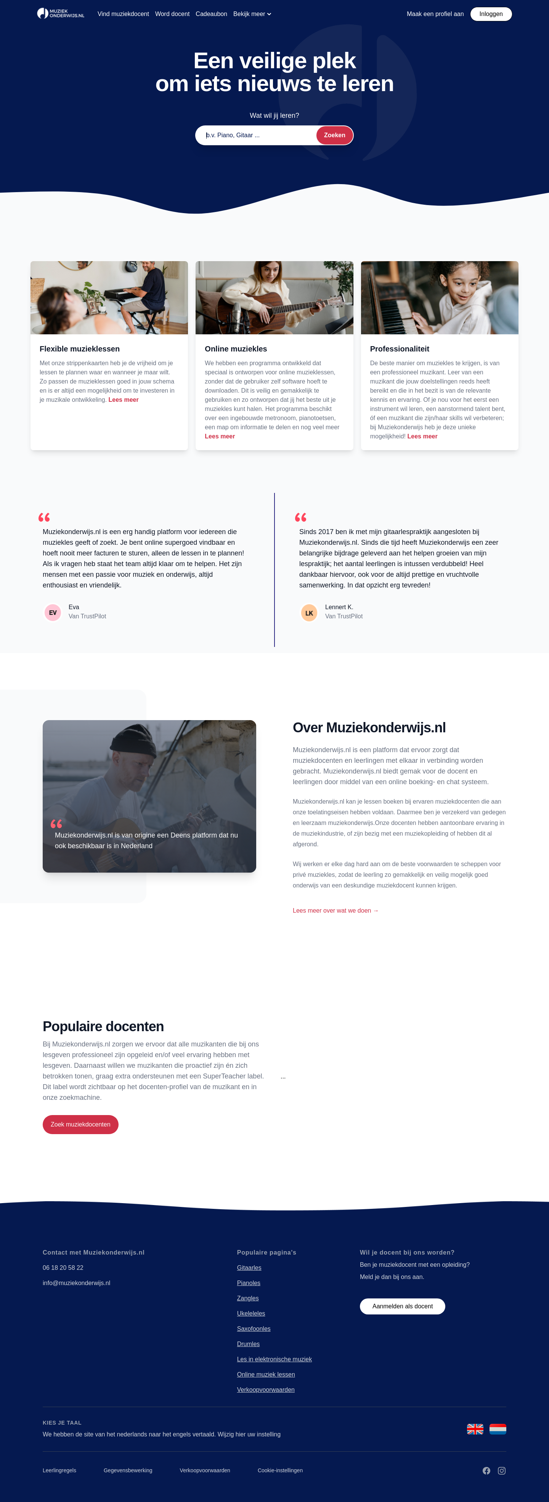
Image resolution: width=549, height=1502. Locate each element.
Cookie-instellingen (280, 1470)
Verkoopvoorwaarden (266, 1389)
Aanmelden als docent (402, 1306)
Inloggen (491, 14)
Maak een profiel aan (435, 14)
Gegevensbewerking (128, 1470)
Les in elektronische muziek (274, 1359)
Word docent (172, 14)
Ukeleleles (251, 1313)
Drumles (248, 1344)
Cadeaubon (211, 14)
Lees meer (124, 399)
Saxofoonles (254, 1328)
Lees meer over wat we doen (336, 910)
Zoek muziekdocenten (81, 1124)
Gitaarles (249, 1268)
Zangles (248, 1298)
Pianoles (248, 1283)
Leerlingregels (59, 1470)
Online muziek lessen (266, 1374)
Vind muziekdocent (123, 14)
